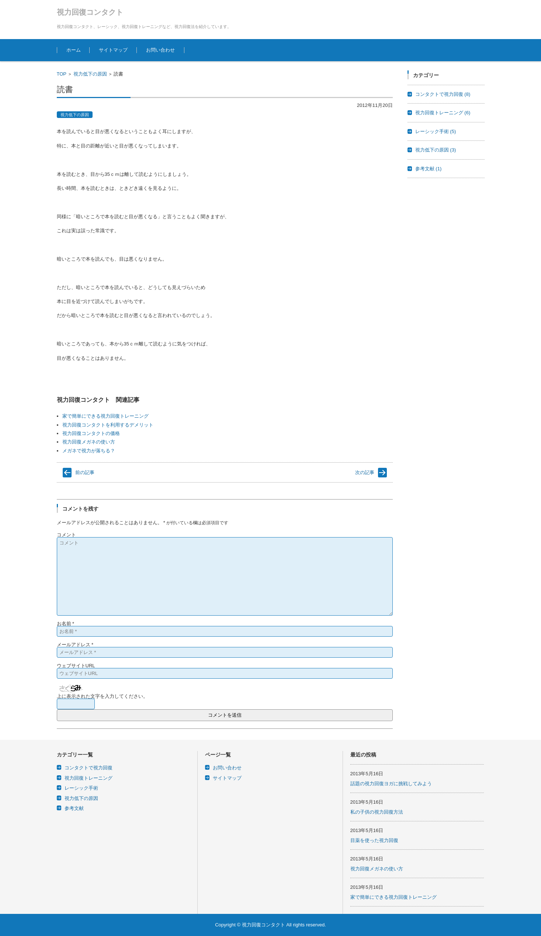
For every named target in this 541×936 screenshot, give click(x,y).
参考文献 (428, 168)
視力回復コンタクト (90, 12)
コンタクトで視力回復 (443, 94)
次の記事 (364, 472)
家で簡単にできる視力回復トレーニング (105, 416)
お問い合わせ (160, 50)
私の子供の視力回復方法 (376, 812)
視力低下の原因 (90, 74)
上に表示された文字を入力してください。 (102, 696)
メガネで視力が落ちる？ (88, 450)
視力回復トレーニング (443, 112)
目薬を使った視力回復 (374, 840)
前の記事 (84, 472)
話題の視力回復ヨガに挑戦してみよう (391, 783)
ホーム (73, 50)
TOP (62, 74)
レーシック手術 (435, 131)
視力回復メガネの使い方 (88, 442)
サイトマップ (113, 50)
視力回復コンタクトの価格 (91, 433)
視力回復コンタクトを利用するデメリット (107, 425)
